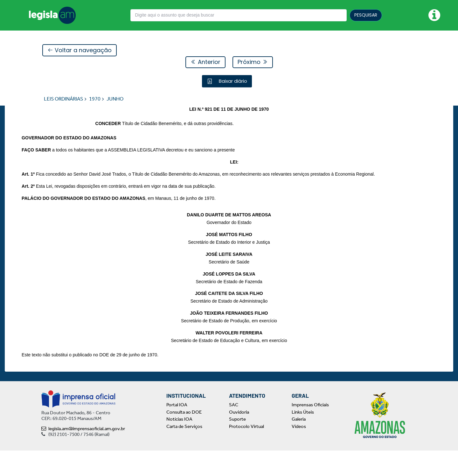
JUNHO (115, 99)
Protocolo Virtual (246, 437)
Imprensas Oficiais (310, 416)
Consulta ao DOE (184, 423)
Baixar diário (232, 81)
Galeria (299, 430)
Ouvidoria (239, 423)
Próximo (253, 62)
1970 (95, 99)
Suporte (237, 430)
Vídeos (299, 437)
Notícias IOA (179, 430)
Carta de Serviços (184, 437)
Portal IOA (176, 416)
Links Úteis (303, 423)
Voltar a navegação (79, 50)
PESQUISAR (365, 15)
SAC (233, 416)
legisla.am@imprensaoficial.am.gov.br (83, 440)
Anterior (205, 62)
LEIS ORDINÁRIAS (63, 99)
